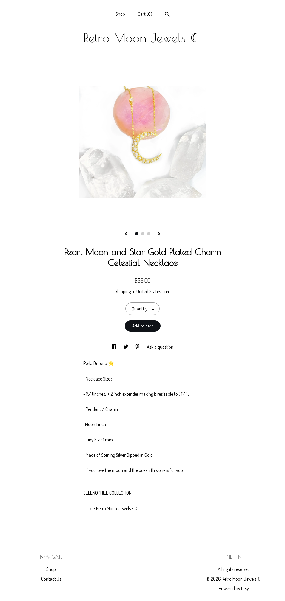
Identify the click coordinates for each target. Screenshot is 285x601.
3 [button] (148, 233)
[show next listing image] (159, 234)
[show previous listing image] (125, 234)
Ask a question (160, 347)
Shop (120, 14)
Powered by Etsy (234, 588)
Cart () (145, 14)
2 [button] (142, 233)
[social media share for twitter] (126, 347)
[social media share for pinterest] (138, 347)
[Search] (167, 15)
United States (148, 291)
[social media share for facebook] (114, 347)
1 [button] (136, 233)
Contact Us (51, 579)
